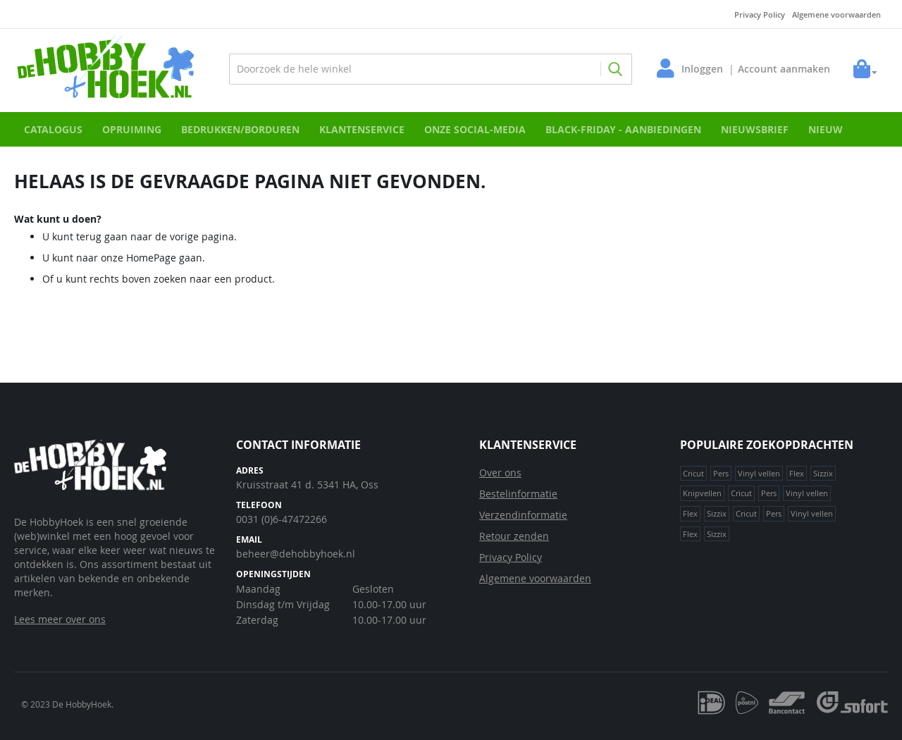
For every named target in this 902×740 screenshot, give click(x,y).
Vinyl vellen (759, 473)
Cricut (693, 473)
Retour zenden (514, 536)
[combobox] (430, 69)
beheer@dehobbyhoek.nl (295, 553)
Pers (721, 473)
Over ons (500, 472)
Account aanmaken (783, 68)
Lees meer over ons (60, 619)
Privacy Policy (759, 14)
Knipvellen (702, 493)
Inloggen (701, 68)
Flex (796, 473)
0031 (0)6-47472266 (281, 519)
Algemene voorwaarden (836, 14)
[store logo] (109, 68)
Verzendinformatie (523, 515)
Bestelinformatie (518, 493)
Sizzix (823, 473)
